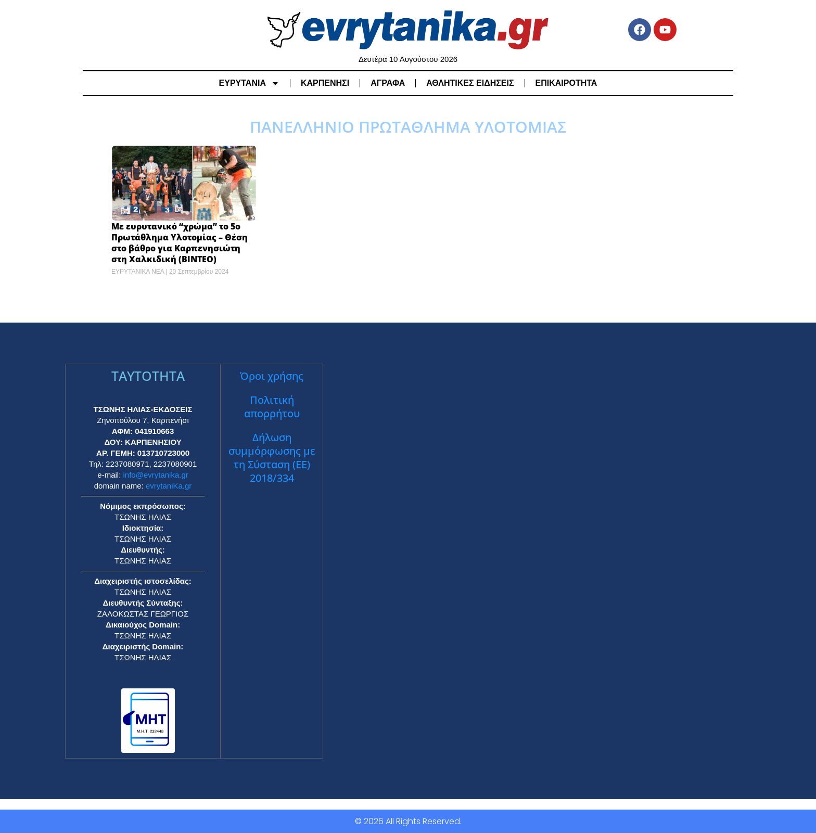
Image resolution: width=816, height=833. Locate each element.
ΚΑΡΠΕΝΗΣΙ (325, 83)
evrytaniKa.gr (169, 485)
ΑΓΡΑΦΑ (388, 83)
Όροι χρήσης (271, 376)
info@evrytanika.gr (155, 474)
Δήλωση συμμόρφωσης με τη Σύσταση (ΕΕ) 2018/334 (271, 457)
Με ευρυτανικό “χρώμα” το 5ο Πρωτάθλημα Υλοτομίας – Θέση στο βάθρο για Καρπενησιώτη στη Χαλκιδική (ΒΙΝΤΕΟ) (179, 242)
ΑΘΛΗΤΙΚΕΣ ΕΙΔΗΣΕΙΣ (470, 83)
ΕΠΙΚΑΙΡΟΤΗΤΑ (566, 83)
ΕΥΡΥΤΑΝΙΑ (249, 83)
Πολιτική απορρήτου (272, 406)
